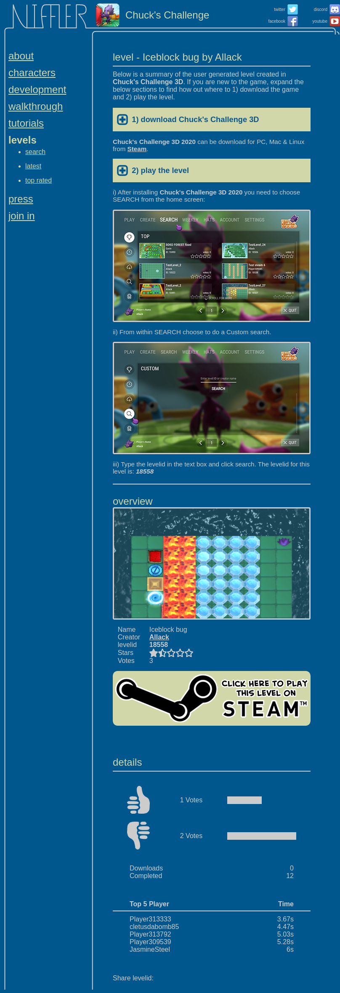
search (35, 151)
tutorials (26, 123)
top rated (38, 180)
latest (33, 166)
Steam (137, 148)
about (21, 55)
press (20, 199)
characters (32, 72)
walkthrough (35, 106)
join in (21, 215)
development (37, 89)
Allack (159, 637)
